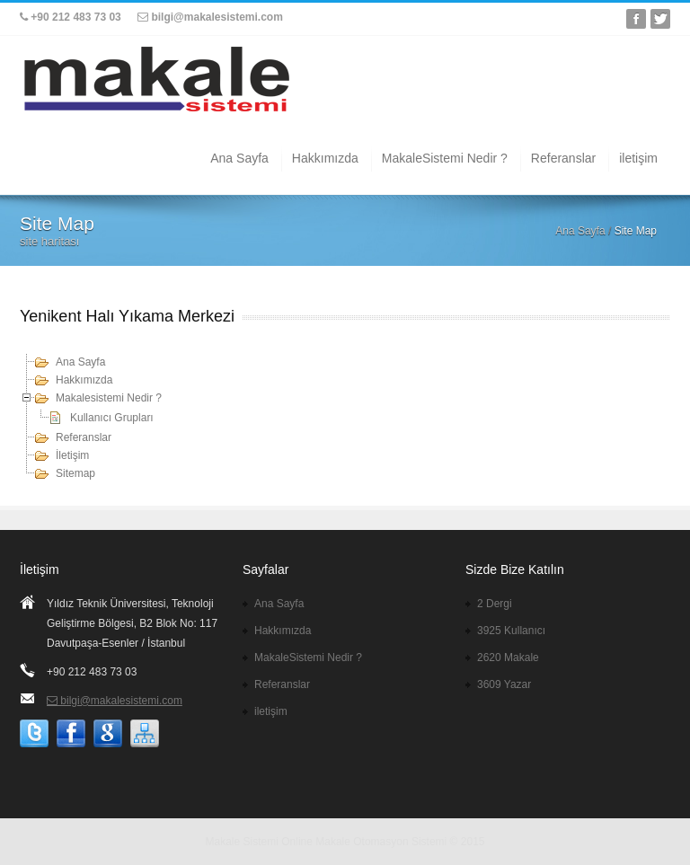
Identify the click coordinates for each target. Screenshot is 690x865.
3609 (504, 684)
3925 (511, 630)
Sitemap (75, 473)
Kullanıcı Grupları (112, 417)
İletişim (72, 455)
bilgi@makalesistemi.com (210, 17)
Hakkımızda (325, 158)
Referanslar (563, 158)
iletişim (638, 158)
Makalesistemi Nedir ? (109, 398)
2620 (508, 657)
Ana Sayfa (239, 158)
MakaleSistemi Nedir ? (445, 158)
